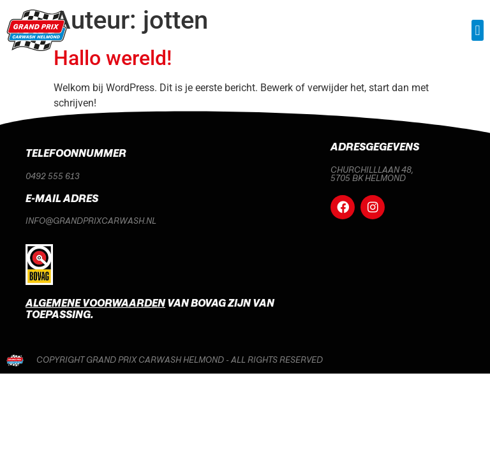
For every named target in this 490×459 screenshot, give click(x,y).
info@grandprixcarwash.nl (91, 221)
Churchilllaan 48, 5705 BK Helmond (371, 173)
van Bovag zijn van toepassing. (150, 309)
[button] (477, 30)
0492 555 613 (53, 176)
